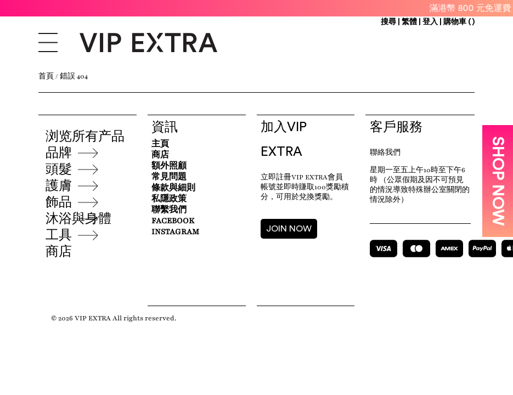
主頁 (160, 144)
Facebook (172, 221)
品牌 (59, 153)
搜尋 (388, 22)
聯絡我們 (385, 152)
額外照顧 (169, 166)
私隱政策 (169, 199)
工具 (59, 235)
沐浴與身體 (78, 218)
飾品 (59, 202)
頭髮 (59, 169)
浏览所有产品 (85, 136)
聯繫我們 (169, 210)
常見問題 (169, 177)
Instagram (175, 232)
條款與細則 (173, 188)
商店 (59, 251)
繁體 (410, 22)
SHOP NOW (497, 181)
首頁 (46, 76)
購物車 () (459, 22)
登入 (430, 22)
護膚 (59, 186)
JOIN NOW (289, 228)
